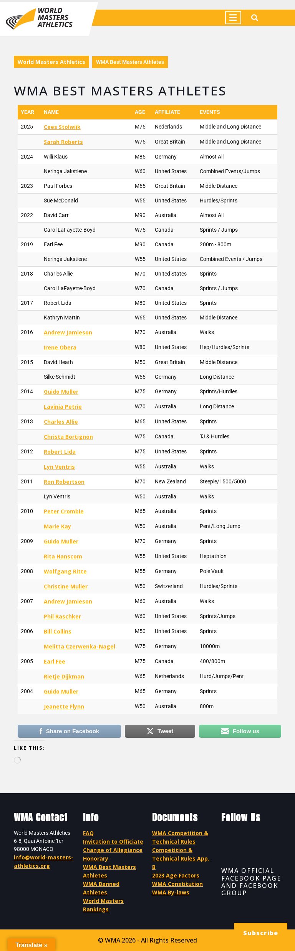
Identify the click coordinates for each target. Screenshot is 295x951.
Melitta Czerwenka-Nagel (79, 646)
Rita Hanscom (63, 556)
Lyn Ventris (59, 466)
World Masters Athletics (51, 61)
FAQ (88, 833)
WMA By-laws (170, 892)
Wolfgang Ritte (65, 571)
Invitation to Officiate (113, 841)
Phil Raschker (62, 616)
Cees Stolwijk (62, 126)
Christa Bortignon (68, 436)
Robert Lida (60, 451)
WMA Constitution (177, 883)
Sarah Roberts (63, 141)
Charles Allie (61, 421)
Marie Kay (57, 526)
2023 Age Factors (175, 875)
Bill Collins (57, 631)
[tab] (233, 17)
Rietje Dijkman (64, 676)
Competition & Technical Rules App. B (180, 858)
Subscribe (260, 933)
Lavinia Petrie (63, 406)
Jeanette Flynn (64, 706)
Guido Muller (61, 391)
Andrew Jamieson (68, 332)
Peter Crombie (64, 511)
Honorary (95, 858)
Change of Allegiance (113, 850)
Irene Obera (60, 347)
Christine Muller (66, 586)
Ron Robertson (64, 481)
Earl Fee (54, 661)
